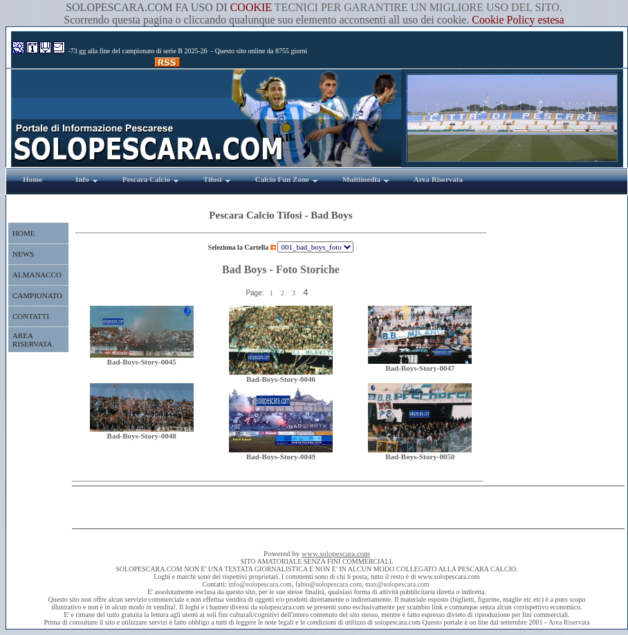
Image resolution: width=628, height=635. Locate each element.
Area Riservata (569, 622)
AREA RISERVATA (32, 339)
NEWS (23, 254)
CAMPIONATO (37, 295)
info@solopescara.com (260, 584)
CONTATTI (30, 316)
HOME (23, 233)
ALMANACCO (37, 274)
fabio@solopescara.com (328, 584)
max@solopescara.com (397, 584)
